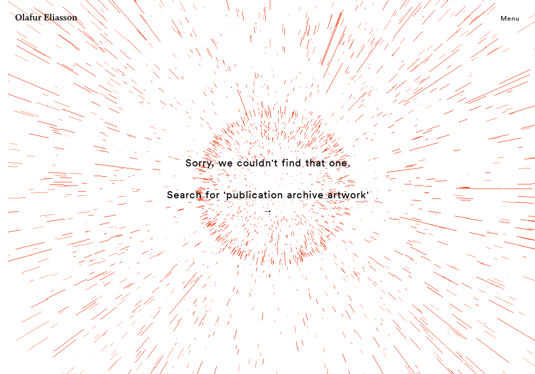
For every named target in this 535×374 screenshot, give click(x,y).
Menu (510, 18)
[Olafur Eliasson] (46, 18)
